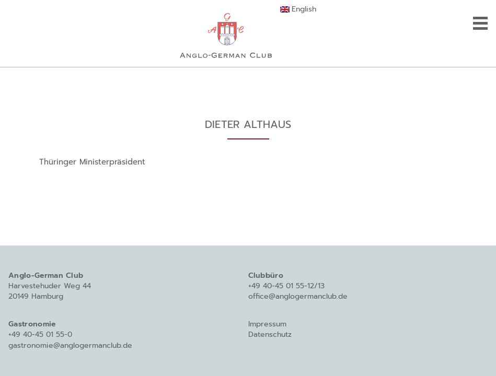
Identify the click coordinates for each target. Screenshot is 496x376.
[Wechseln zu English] (298, 9)
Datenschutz (270, 334)
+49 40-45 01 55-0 (40, 334)
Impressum (267, 324)
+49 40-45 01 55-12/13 (286, 285)
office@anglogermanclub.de (298, 296)
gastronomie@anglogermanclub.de (70, 345)
